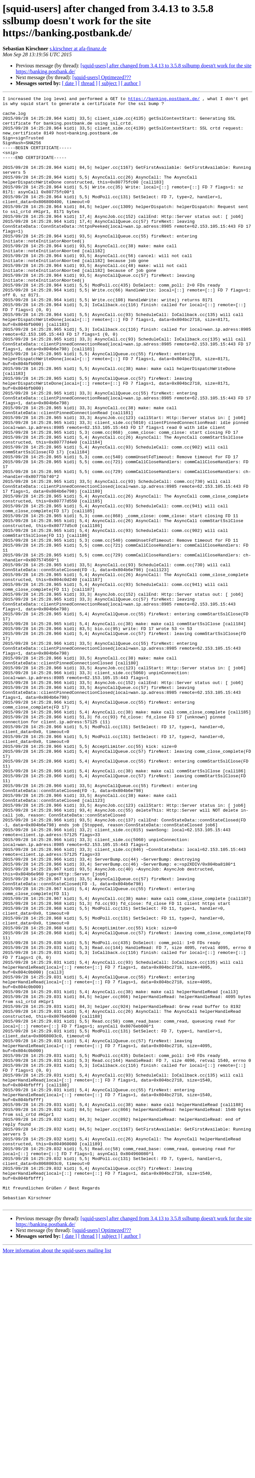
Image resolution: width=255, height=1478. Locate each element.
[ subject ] (109, 83)
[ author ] (131, 83)
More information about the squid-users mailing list (57, 1472)
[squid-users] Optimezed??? (101, 77)
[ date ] (69, 83)
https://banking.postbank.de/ (164, 99)
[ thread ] (87, 83)
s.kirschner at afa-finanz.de (78, 48)
